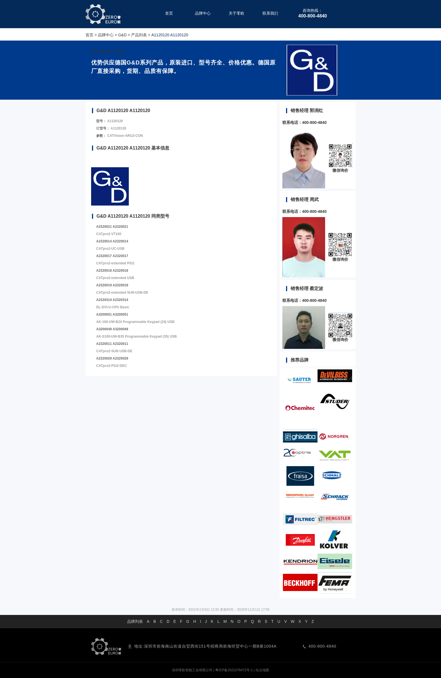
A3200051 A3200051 (112, 314)
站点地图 (262, 670)
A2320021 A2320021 (112, 227)
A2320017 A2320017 (112, 256)
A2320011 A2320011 (112, 344)
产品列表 (139, 35)
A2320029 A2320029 (112, 358)
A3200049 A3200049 (112, 329)
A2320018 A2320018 (112, 271)
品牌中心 (106, 35)
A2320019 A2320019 (112, 285)
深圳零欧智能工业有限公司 (192, 670)
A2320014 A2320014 (112, 241)
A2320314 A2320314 (112, 300)
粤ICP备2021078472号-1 (234, 670)
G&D (122, 35)
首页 (89, 35)
